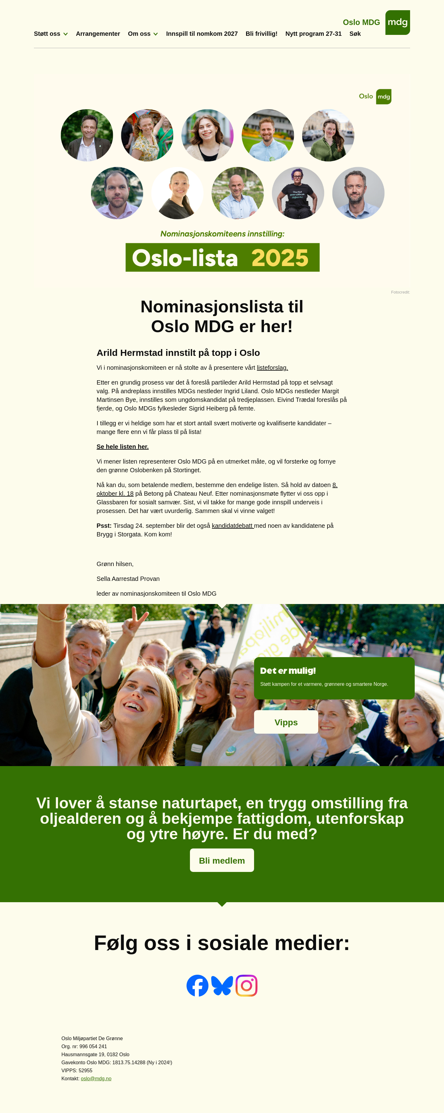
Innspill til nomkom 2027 (202, 33)
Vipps (286, 722)
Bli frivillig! (262, 33)
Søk (355, 33)
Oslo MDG (361, 20)
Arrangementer (98, 33)
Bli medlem (222, 860)
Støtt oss (47, 33)
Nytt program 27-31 (314, 33)
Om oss (139, 33)
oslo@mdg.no (96, 1078)
